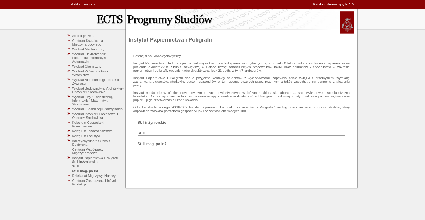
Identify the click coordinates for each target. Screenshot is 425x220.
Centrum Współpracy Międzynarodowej (88, 151)
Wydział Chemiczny (87, 66)
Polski (75, 4)
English (89, 4)
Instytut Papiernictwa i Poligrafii (95, 158)
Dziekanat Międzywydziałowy (94, 176)
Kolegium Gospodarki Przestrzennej (88, 124)
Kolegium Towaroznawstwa (92, 131)
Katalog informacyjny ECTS (334, 4)
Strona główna (83, 36)
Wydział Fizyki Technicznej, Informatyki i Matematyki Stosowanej (92, 100)
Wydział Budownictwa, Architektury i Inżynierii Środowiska (98, 90)
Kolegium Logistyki (86, 136)
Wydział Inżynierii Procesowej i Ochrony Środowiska (95, 115)
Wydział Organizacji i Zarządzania (97, 109)
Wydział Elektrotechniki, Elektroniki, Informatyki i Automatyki (90, 57)
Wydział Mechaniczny (88, 49)
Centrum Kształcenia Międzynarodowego (87, 42)
